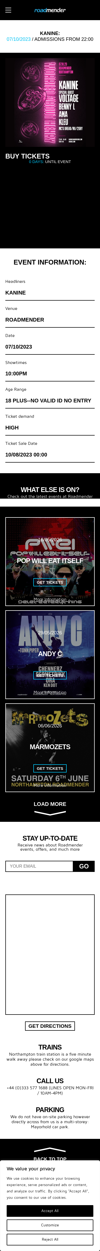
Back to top (50, 1155)
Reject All (50, 1239)
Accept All (50, 1211)
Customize (50, 1225)
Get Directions (50, 1026)
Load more (50, 808)
